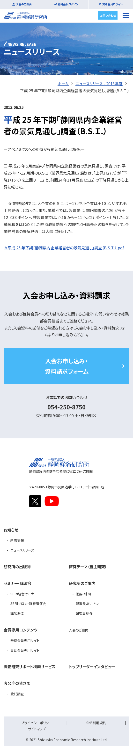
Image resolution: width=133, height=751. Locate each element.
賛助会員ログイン (112, 4)
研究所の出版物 (17, 566)
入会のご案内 (24, 4)
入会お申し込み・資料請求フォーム (67, 366)
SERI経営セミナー (23, 593)
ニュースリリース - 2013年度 (99, 83)
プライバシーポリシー (36, 722)
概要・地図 (83, 593)
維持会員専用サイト (24, 640)
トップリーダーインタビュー (92, 666)
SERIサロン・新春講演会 (28, 603)
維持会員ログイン (68, 4)
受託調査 (17, 693)
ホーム (63, 83)
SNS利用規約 (96, 722)
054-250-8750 (66, 407)
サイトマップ (37, 728)
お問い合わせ (108, 15)
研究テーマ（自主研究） (88, 566)
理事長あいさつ (87, 603)
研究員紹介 (84, 613)
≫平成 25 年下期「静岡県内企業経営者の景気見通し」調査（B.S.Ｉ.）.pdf (64, 248)
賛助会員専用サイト (24, 650)
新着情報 (17, 540)
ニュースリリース (22, 550)
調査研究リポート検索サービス (29, 666)
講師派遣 (17, 613)
